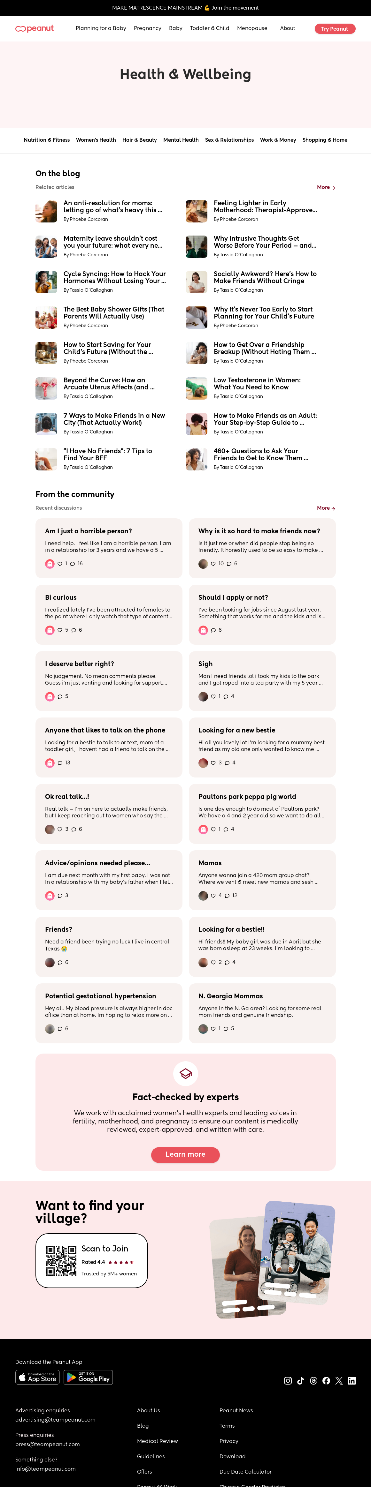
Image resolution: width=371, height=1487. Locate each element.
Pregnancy (147, 28)
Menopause (252, 28)
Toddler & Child (209, 28)
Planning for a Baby (101, 28)
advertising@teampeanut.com (55, 1420)
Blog (143, 1426)
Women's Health (96, 140)
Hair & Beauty (139, 140)
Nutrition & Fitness (47, 140)
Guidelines (151, 1457)
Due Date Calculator (246, 1472)
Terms (227, 1426)
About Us (148, 1411)
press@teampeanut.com (47, 1444)
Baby (175, 28)
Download (233, 1457)
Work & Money (278, 140)
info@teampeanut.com (45, 1469)
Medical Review (157, 1441)
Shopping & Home (325, 140)
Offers (144, 1472)
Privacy (229, 1441)
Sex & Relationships (229, 140)
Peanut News (236, 1411)
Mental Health (181, 140)
